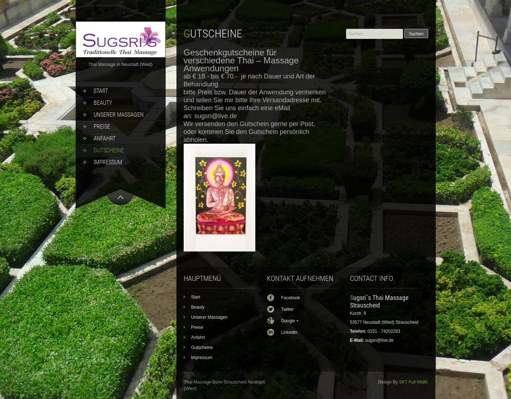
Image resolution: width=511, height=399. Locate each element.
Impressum (108, 162)
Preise (102, 126)
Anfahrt (105, 138)
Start (101, 91)
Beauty (103, 102)
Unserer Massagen (119, 114)
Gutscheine (109, 150)
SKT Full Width (413, 382)
